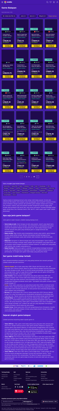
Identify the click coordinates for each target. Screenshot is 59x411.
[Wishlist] (50, 2)
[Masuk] (57, 2)
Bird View (44, 192)
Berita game (43, 374)
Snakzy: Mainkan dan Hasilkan (47, 380)
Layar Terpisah (16, 192)
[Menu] (2, 2)
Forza (6, 285)
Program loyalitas (18, 378)
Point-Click (51, 188)
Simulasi (12, 188)
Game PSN (14, 186)
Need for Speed (9, 266)
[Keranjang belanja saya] (54, 2)
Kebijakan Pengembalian (31, 380)
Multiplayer (50, 190)
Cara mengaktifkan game (31, 376)
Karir (3, 378)
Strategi (6, 188)
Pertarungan (44, 188)
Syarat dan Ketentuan (10, 409)
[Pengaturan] (49, 401)
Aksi (36, 186)
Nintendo (26, 186)
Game (20, 186)
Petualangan (42, 186)
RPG (49, 186)
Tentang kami (5, 374)
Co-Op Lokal (7, 192)
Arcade (6, 190)
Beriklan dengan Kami (6, 388)
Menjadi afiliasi (44, 378)
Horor (14, 194)
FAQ (27, 374)
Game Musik (25, 190)
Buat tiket (28, 378)
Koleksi (15, 376)
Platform (31, 188)
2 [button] (26, 176)
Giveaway (43, 376)
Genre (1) (33, 16)
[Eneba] (8, 2)
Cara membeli (17, 374)
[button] (37, 176)
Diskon (15, 380)
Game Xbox (7, 186)
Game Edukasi (33, 190)
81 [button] (34, 176)
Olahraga (24, 188)
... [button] (31, 176)
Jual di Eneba (4, 386)
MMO (18, 190)
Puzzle (37, 188)
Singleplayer (42, 190)
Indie (32, 186)
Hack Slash (12, 190)
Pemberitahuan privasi (20, 409)
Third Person (25, 192)
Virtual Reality (7, 194)
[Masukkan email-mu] (12, 401)
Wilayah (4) (42, 16)
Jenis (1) (23, 16)
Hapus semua (52, 16)
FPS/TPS (18, 188)
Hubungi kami (5, 376)
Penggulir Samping (35, 192)
